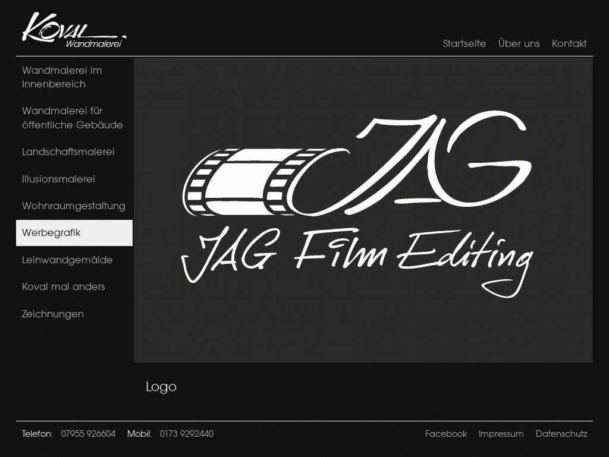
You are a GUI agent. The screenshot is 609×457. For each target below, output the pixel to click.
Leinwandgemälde (67, 260)
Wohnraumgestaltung (73, 206)
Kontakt (569, 43)
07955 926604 (88, 433)
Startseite (464, 43)
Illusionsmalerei (58, 179)
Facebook (446, 433)
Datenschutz (561, 433)
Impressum (501, 433)
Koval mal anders (63, 286)
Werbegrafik (51, 232)
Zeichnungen (53, 314)
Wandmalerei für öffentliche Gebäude (72, 117)
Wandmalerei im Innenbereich (62, 77)
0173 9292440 (187, 433)
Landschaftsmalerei (68, 151)
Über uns (519, 43)
